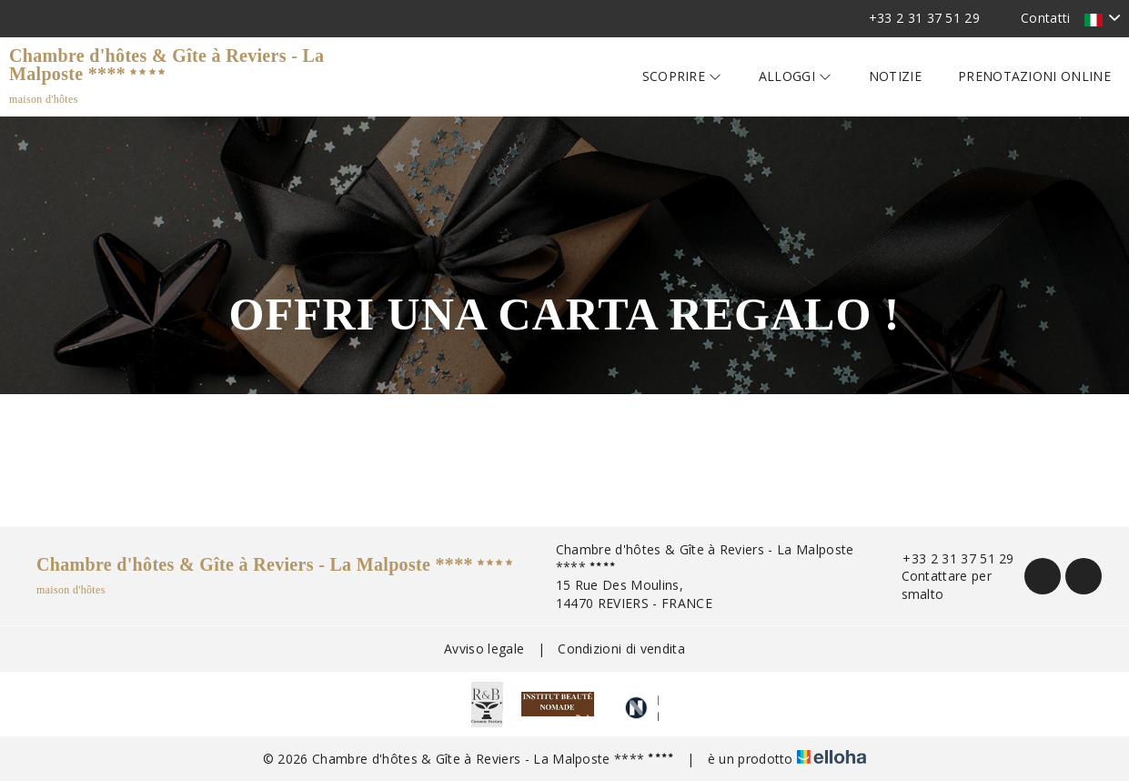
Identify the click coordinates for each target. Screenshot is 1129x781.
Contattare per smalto (937, 585)
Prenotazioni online (1034, 76)
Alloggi (795, 76)
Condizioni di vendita (621, 648)
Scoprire (682, 76)
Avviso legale (484, 648)
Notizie (895, 76)
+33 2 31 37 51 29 (947, 558)
